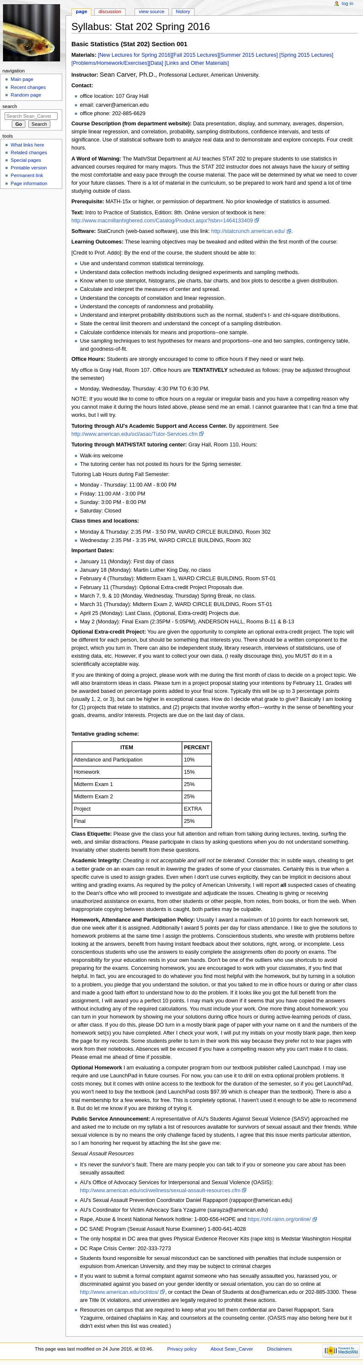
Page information (29, 183)
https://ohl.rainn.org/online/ (279, 1219)
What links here (27, 144)
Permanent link (27, 175)
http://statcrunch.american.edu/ (248, 231)
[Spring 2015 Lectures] (306, 55)
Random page (26, 94)
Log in (347, 3)
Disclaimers (279, 1348)
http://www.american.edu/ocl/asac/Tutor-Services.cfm (135, 434)
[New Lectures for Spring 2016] (135, 55)
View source (151, 11)
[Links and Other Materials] (197, 63)
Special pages (26, 160)
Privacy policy (182, 1348)
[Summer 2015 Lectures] (248, 55)
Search (10, 106)
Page (81, 11)
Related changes (29, 152)
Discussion (110, 11)
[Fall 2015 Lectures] (195, 55)
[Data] (156, 63)
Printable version (29, 167)
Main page (22, 79)
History (183, 11)
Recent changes (28, 87)
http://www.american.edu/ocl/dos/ (119, 1292)
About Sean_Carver (232, 1348)
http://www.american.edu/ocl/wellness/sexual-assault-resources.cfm (160, 1190)
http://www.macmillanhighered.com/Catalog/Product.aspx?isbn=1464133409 (162, 221)
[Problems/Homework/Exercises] (110, 63)
